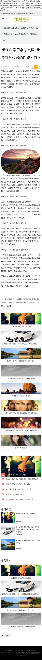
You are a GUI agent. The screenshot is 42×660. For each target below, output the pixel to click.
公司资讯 (30, 28)
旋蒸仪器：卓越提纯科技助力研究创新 (23, 299)
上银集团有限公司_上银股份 (25, 513)
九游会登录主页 (18, 28)
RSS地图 (26, 650)
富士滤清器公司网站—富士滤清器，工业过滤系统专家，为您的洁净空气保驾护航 (28, 529)
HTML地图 (32, 650)
